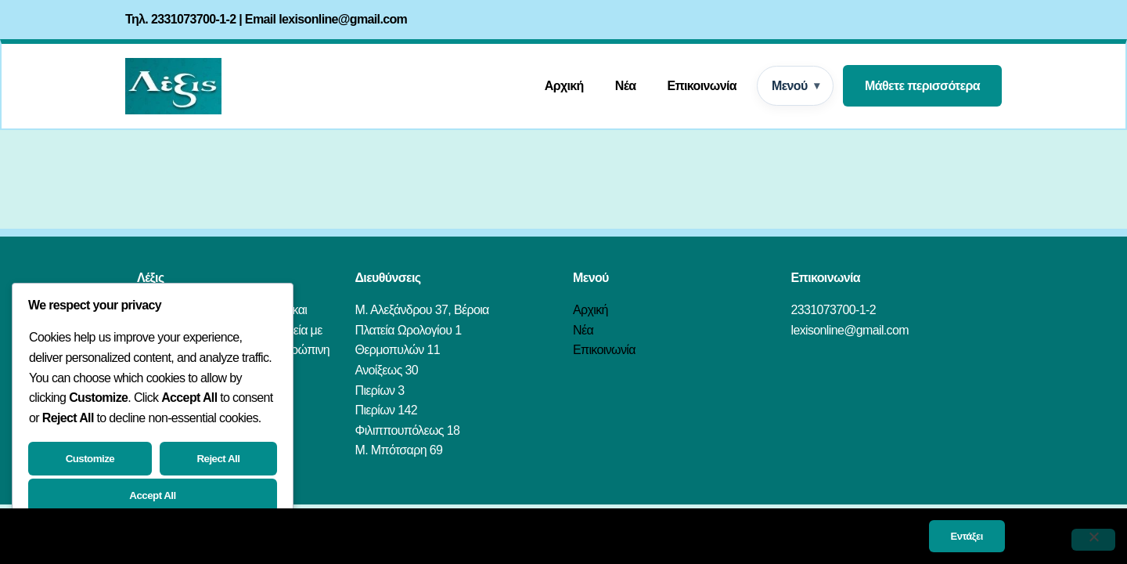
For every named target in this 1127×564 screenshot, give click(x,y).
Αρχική (564, 85)
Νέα (625, 85)
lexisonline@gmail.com (343, 19)
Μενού (790, 85)
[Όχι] (1093, 540)
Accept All (152, 495)
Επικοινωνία (701, 85)
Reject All (217, 459)
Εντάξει (967, 536)
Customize (90, 459)
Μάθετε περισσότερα (922, 85)
